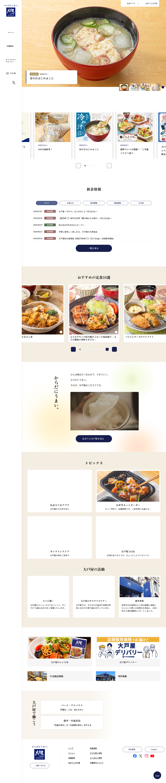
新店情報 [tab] (93, 203)
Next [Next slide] (109, 166)
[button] (124, 87)
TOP (157, 775)
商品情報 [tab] (117, 203)
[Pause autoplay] (163, 87)
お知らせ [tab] (70, 203)
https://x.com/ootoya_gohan (14, 83)
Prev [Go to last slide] (78, 166)
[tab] (85, 166)
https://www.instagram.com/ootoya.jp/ (8, 83)
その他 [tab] (141, 203)
